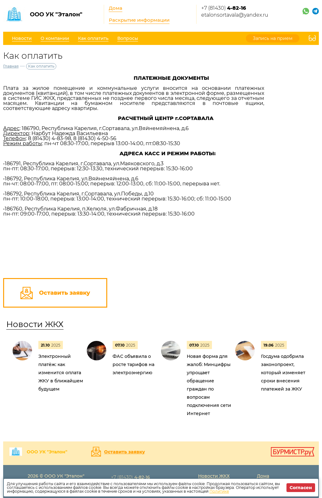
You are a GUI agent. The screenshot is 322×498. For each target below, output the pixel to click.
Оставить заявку (124, 452)
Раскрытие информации (139, 20)
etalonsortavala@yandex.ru (234, 15)
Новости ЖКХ (35, 324)
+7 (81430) (223, 8)
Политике (219, 491)
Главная (11, 66)
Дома (115, 8)
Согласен (301, 487)
